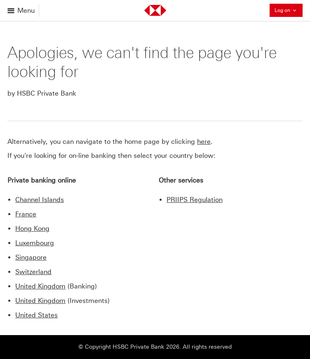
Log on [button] (289, 10)
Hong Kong (32, 228)
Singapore (31, 257)
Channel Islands (39, 200)
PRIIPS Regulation (195, 200)
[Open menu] (21, 10)
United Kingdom (40, 286)
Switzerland (33, 272)
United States (36, 315)
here (204, 141)
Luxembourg (34, 243)
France (25, 214)
